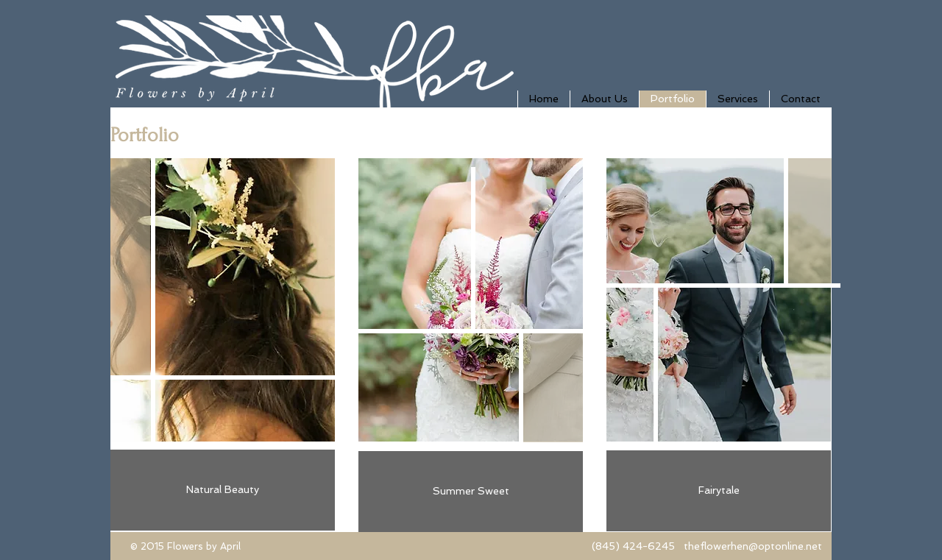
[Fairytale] (718, 490)
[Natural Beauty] (222, 490)
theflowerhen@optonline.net (753, 546)
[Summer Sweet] (470, 491)
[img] (718, 329)
